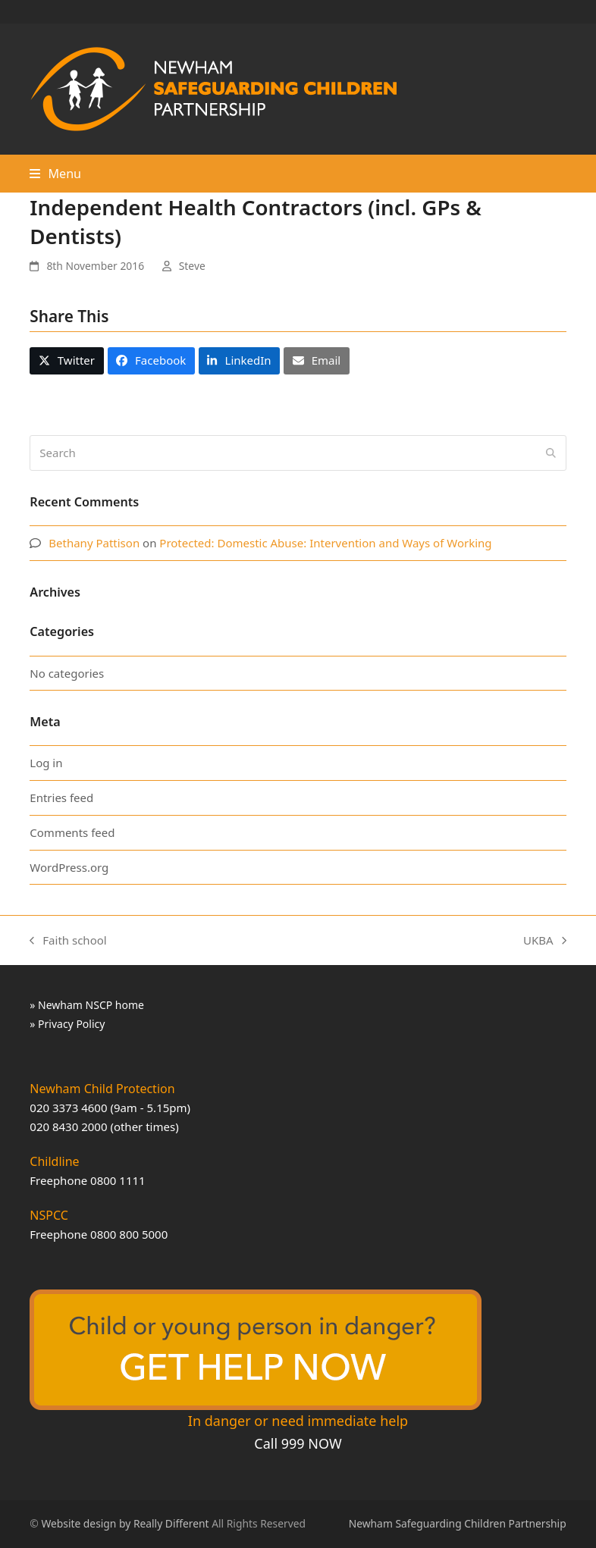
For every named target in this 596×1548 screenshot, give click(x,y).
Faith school (68, 941)
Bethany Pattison (94, 542)
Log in (46, 762)
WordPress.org (69, 867)
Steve (192, 266)
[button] (55, 173)
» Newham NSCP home (87, 1005)
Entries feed (61, 797)
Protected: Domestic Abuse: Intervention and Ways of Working (325, 542)
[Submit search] (551, 452)
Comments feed (72, 832)
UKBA (544, 941)
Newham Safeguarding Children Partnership (457, 1523)
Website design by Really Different (125, 1523)
